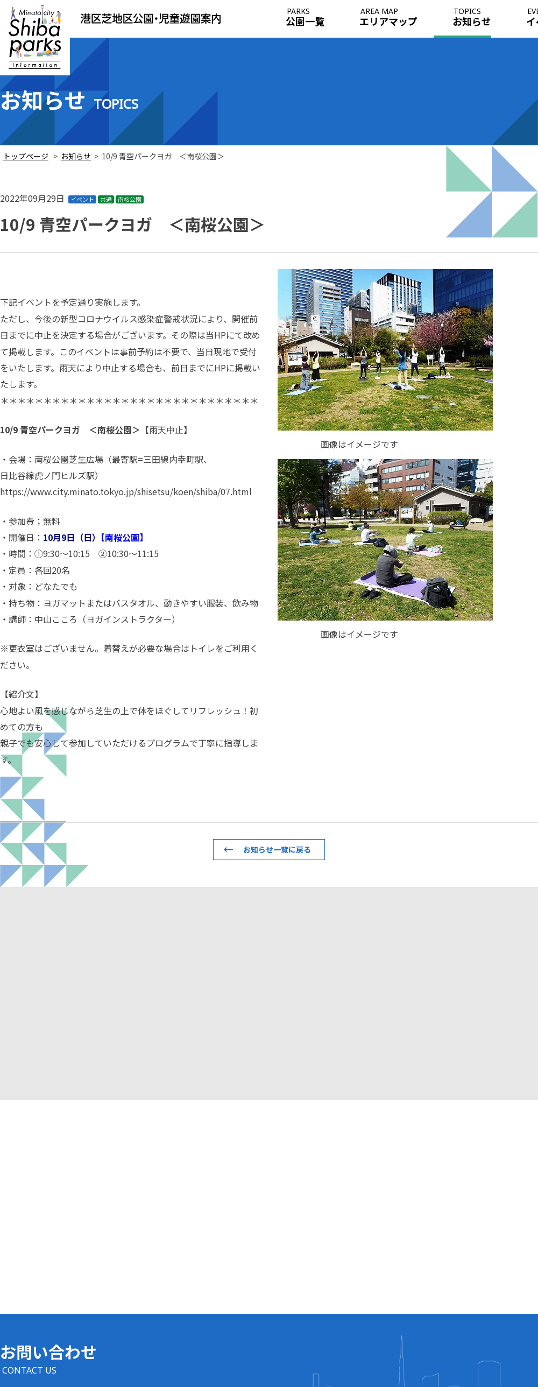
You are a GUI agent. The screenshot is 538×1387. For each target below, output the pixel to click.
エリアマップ (388, 18)
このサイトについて (482, 1323)
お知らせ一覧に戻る (277, 849)
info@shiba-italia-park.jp (63, 1327)
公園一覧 (305, 18)
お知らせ (471, 18)
